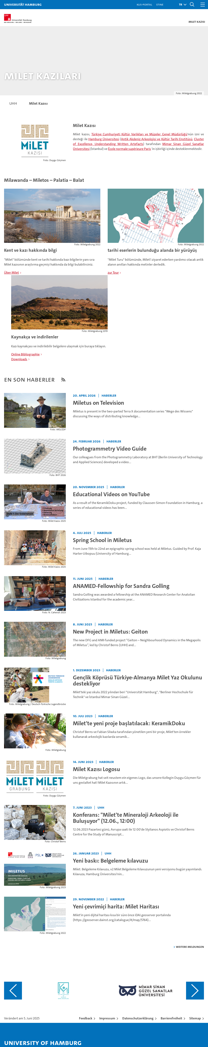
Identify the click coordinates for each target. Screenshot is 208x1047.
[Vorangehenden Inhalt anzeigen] (13, 991)
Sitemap (195, 1018)
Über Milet (11, 272)
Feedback (85, 1018)
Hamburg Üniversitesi (103, 139)
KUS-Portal (144, 4)
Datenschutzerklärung (138, 1018)
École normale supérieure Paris (129, 149)
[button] (182, 4)
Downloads (19, 359)
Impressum (107, 1018)
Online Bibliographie (25, 354)
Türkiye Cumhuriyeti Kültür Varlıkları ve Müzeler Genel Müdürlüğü (139, 134)
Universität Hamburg (23, 4)
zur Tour (113, 272)
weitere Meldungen (190, 947)
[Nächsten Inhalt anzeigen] (195, 991)
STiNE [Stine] (159, 4)
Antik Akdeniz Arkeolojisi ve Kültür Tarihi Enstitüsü (156, 139)
